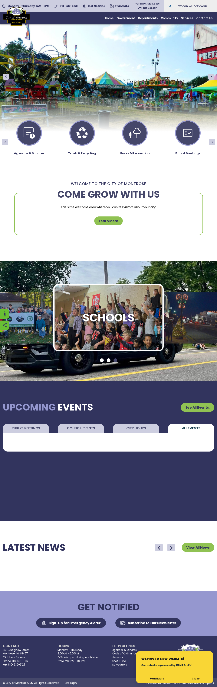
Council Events (81, 427)
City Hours (136, 427)
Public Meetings (26, 427)
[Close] (195, 678)
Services (187, 18)
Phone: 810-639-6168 (16, 660)
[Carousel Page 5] (197, 120)
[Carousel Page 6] (200, 120)
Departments (148, 18)
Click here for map (14, 656)
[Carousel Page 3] (191, 120)
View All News (198, 546)
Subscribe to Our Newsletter (148, 622)
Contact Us (204, 18)
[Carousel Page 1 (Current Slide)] (185, 120)
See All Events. (197, 406)
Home (109, 18)
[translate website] (121, 6)
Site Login (71, 682)
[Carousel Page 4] (194, 120)
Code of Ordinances (125, 653)
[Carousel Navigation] (108, 76)
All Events (191, 427)
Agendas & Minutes (124, 649)
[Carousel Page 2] (188, 120)
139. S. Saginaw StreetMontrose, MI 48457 (16, 651)
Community (169, 18)
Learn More (108, 220)
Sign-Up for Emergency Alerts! (71, 622)
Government (126, 18)
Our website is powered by (166, 665)
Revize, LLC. (184, 665)
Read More (157, 678)
